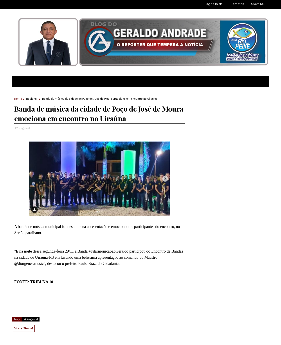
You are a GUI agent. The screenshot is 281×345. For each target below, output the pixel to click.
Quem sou (258, 4)
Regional (31, 98)
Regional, (24, 128)
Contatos (237, 4)
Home (18, 98)
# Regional (31, 319)
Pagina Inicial (213, 4)
